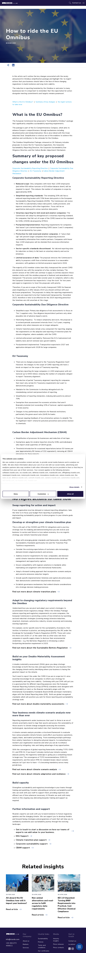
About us (26, 941)
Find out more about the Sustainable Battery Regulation (40, 647)
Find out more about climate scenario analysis (34, 769)
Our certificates (43, 951)
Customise (43, 494)
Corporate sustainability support (32, 843)
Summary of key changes (45, 102)
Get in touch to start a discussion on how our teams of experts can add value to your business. (42, 831)
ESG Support (22, 836)
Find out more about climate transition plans (34, 591)
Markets (25, 944)
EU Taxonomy (35, 171)
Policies (40, 942)
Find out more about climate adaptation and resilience (39, 774)
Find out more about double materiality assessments (38, 704)
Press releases (58, 944)
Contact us (76, 3)
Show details (74, 487)
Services (26, 948)
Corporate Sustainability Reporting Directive (30, 168)
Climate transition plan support (31, 840)
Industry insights (56, 940)
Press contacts (58, 948)
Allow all (70, 494)
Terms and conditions (42, 946)
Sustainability (43, 939)
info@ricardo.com (12, 939)
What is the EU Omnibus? (23, 102)
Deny (16, 494)
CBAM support (23, 847)
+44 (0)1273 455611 (11, 944)
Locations (71, 944)
